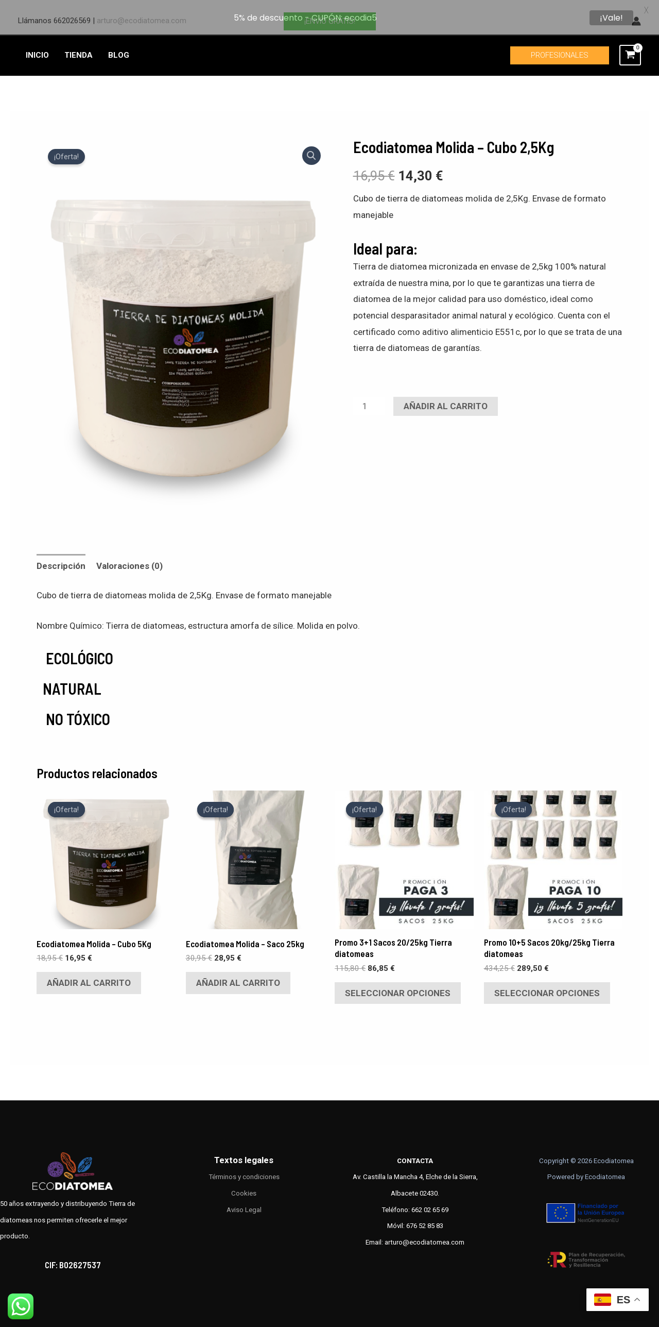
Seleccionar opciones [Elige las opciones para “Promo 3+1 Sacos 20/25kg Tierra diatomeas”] (397, 985)
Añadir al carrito (446, 398)
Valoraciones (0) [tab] (129, 557)
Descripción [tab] (61, 557)
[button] (311, 147)
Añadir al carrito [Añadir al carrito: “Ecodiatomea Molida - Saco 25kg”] (238, 974)
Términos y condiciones (244, 1168)
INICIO (37, 47)
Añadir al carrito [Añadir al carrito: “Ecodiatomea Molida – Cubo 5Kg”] (89, 974)
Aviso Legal (244, 1201)
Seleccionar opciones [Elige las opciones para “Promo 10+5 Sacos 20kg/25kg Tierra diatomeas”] (547, 985)
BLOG (118, 47)
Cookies (243, 1185)
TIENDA (78, 47)
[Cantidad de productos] (369, 398)
